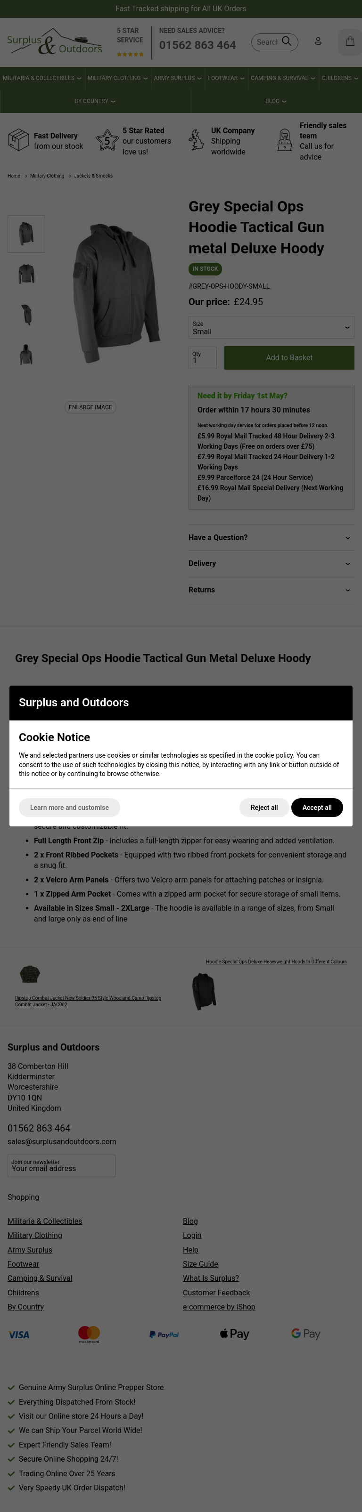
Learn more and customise (69, 807)
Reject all (264, 807)
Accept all (317, 807)
